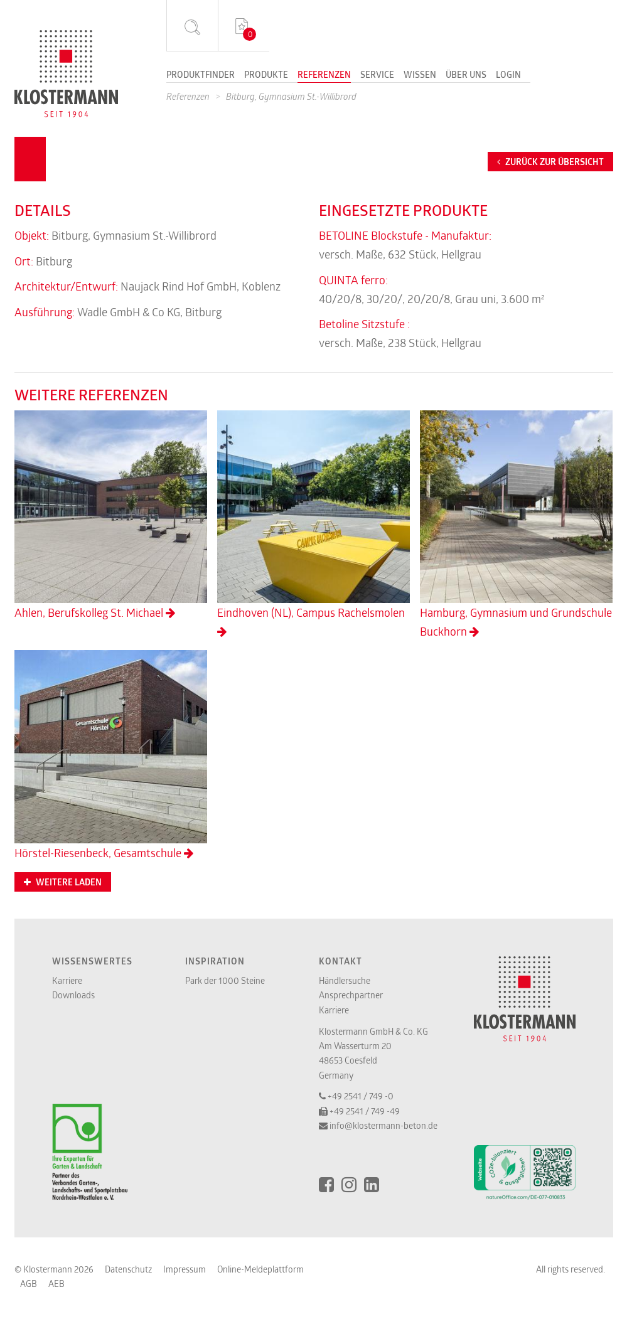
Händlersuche (344, 980)
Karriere (67, 980)
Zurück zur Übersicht (550, 162)
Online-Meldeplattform (260, 1269)
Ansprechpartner (351, 995)
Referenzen (324, 75)
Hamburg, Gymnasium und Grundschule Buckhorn (516, 524)
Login (508, 75)
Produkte (266, 75)
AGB (28, 1283)
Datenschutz (128, 1269)
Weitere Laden (63, 882)
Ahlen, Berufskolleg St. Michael (110, 515)
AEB (56, 1283)
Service (377, 75)
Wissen (420, 75)
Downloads (73, 995)
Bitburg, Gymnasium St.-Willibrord (291, 96)
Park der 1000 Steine (225, 980)
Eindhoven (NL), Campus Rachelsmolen (313, 524)
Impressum (184, 1269)
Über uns (466, 75)
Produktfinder (200, 75)
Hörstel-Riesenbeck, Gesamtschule (110, 755)
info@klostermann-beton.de (383, 1125)
